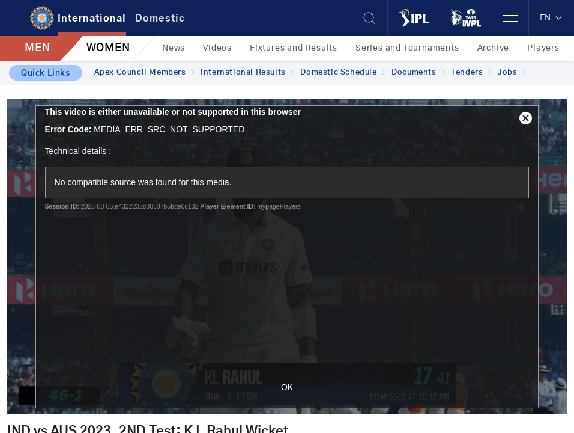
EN (551, 18)
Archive (493, 48)
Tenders (471, 72)
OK (287, 387)
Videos (217, 48)
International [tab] (92, 18)
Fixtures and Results (293, 48)
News (173, 48)
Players (543, 48)
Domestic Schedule (342, 72)
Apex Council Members (144, 72)
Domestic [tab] (160, 18)
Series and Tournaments (407, 48)
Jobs (512, 72)
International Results (247, 72)
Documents (418, 72)
